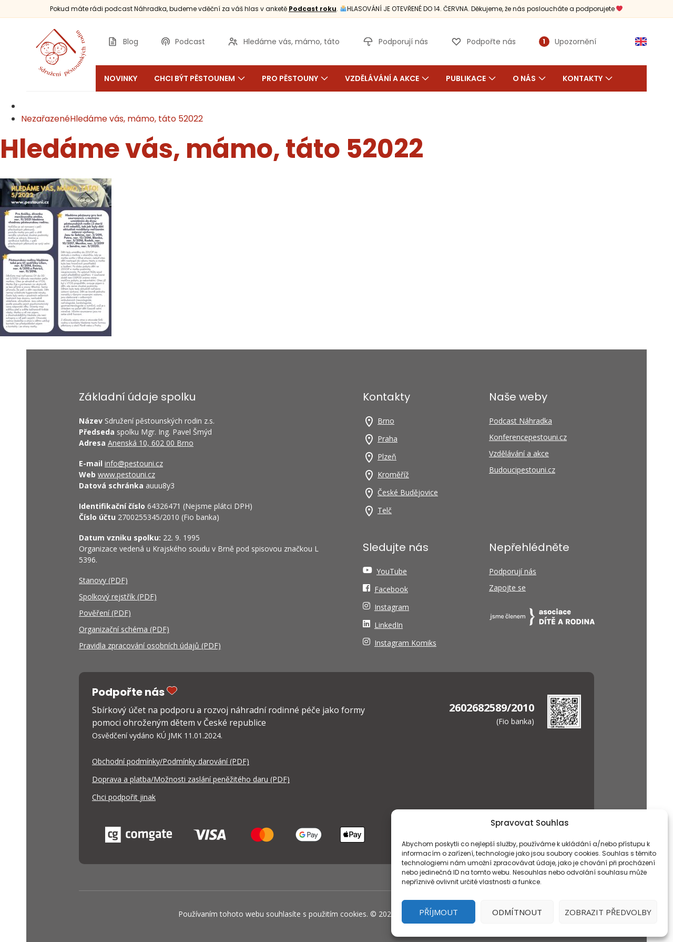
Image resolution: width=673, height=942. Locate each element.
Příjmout (438, 912)
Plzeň (387, 457)
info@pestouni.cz (134, 463)
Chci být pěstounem (199, 78)
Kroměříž (393, 474)
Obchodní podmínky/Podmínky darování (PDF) (170, 761)
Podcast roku (312, 8)
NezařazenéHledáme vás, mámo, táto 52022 (112, 119)
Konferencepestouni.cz (528, 437)
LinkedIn (388, 625)
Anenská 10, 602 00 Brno (150, 443)
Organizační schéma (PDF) (124, 629)
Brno (386, 421)
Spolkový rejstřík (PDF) (118, 597)
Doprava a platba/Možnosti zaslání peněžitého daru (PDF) (191, 779)
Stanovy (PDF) (103, 580)
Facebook (391, 589)
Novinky (120, 78)
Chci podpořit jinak (124, 797)
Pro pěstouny (295, 78)
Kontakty (588, 78)
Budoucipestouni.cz (522, 470)
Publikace (471, 78)
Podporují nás (512, 571)
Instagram (391, 607)
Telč (385, 510)
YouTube (391, 571)
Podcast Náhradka (520, 421)
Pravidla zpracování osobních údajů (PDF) (150, 645)
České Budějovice (408, 492)
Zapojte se (507, 588)
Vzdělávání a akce (387, 78)
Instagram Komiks (405, 643)
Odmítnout (517, 912)
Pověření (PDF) (105, 613)
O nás (529, 78)
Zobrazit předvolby (608, 912)
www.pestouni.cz (126, 474)
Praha (387, 439)
